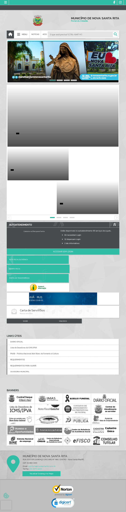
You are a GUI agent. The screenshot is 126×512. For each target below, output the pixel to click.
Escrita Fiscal (71, 226)
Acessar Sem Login (63, 217)
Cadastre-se (28, 197)
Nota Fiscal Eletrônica (18, 226)
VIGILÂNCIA (63, 269)
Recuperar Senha (39, 197)
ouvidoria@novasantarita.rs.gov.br (42, 414)
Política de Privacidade (63, 509)
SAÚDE (25, 269)
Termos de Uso (63, 506)
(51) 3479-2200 (35, 416)
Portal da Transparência (19, 235)
